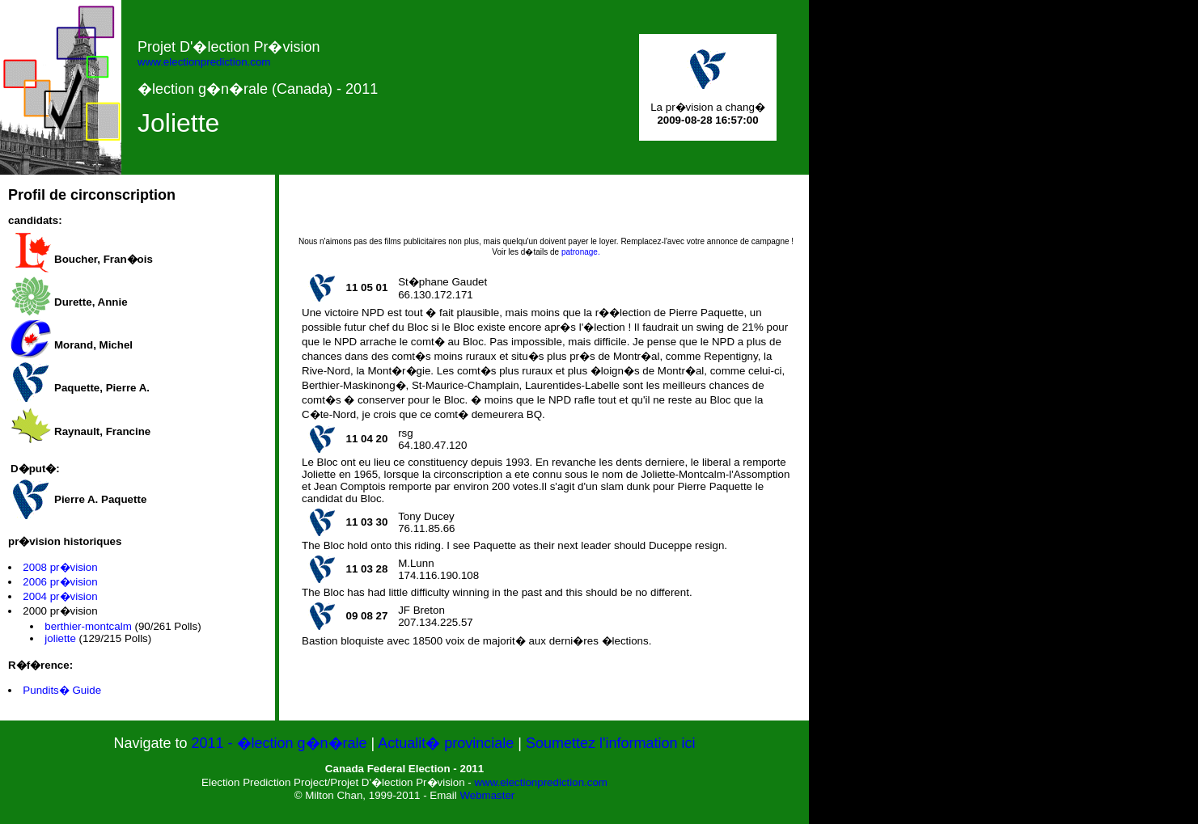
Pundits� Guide (62, 690)
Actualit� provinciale (446, 743)
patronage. (580, 251)
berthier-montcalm (87, 626)
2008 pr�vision (60, 567)
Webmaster (486, 795)
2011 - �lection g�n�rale (280, 743)
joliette (60, 638)
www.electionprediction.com (204, 62)
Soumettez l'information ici (611, 743)
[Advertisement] (546, 211)
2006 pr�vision (60, 582)
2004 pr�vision (60, 596)
